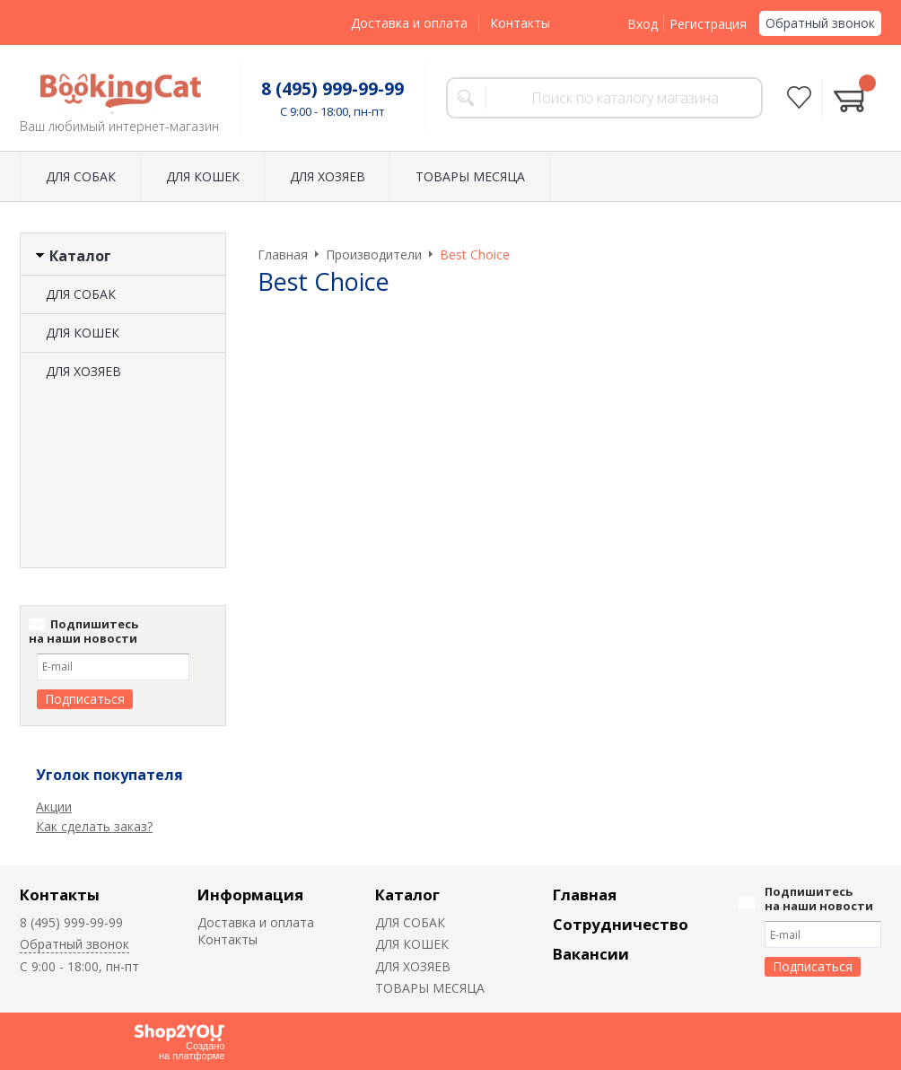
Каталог (407, 894)
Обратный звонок (820, 22)
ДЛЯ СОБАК (81, 176)
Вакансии (591, 953)
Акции (54, 806)
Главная (585, 894)
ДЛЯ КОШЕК (203, 176)
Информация (250, 894)
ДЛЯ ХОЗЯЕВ (327, 176)
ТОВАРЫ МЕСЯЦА (470, 176)
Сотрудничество (620, 924)
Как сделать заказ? (94, 826)
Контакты (520, 22)
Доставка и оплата (409, 22)
